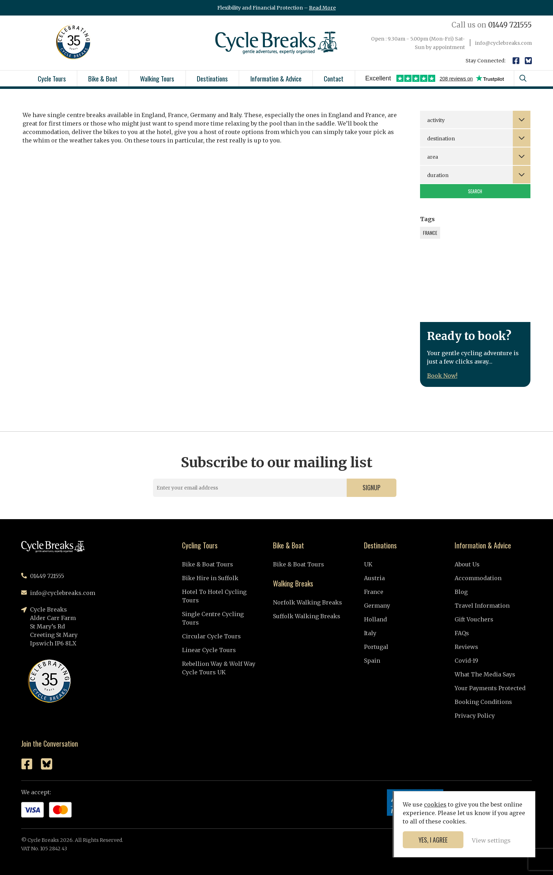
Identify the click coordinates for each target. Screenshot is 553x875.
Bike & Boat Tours (207, 564)
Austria (374, 578)
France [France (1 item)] (430, 232)
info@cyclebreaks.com (503, 43)
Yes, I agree (433, 839)
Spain (372, 660)
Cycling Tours (200, 545)
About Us (467, 564)
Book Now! (442, 375)
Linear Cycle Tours (209, 650)
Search (475, 191)
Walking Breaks (293, 583)
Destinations (212, 78)
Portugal (376, 646)
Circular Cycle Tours (211, 636)
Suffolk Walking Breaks (306, 616)
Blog (461, 591)
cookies (435, 804)
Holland (375, 619)
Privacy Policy (475, 715)
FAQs (462, 633)
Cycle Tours (52, 78)
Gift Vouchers (474, 619)
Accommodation (478, 578)
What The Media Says (485, 674)
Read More (322, 8)
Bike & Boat (102, 78)
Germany (377, 605)
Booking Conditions (483, 701)
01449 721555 (491, 24)
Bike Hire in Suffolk (210, 578)
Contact (334, 78)
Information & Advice (276, 78)
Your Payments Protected (490, 688)
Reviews (466, 646)
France (373, 591)
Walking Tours (157, 78)
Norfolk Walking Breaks (307, 602)
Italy (370, 633)
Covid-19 (466, 660)
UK (368, 564)
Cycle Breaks (276, 42)
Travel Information (482, 605)
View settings (491, 840)
